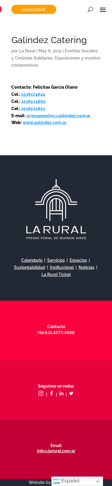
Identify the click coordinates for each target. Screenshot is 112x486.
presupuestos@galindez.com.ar (59, 115)
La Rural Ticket (32, 9)
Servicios (56, 260)
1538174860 (33, 101)
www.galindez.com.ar (45, 122)
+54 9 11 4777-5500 (56, 332)
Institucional (62, 267)
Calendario (31, 260)
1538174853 (33, 108)
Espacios (78, 260)
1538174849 (33, 94)
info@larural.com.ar (56, 451)
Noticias (86, 267)
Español (66, 481)
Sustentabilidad (29, 267)
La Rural (27, 50)
